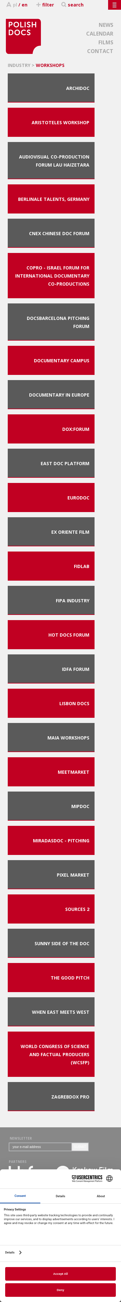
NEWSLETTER (21, 1138)
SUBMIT (80, 1147)
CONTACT (100, 51)
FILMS (105, 42)
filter (44, 5)
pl (15, 5)
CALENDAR (99, 33)
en (24, 5)
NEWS (106, 24)
